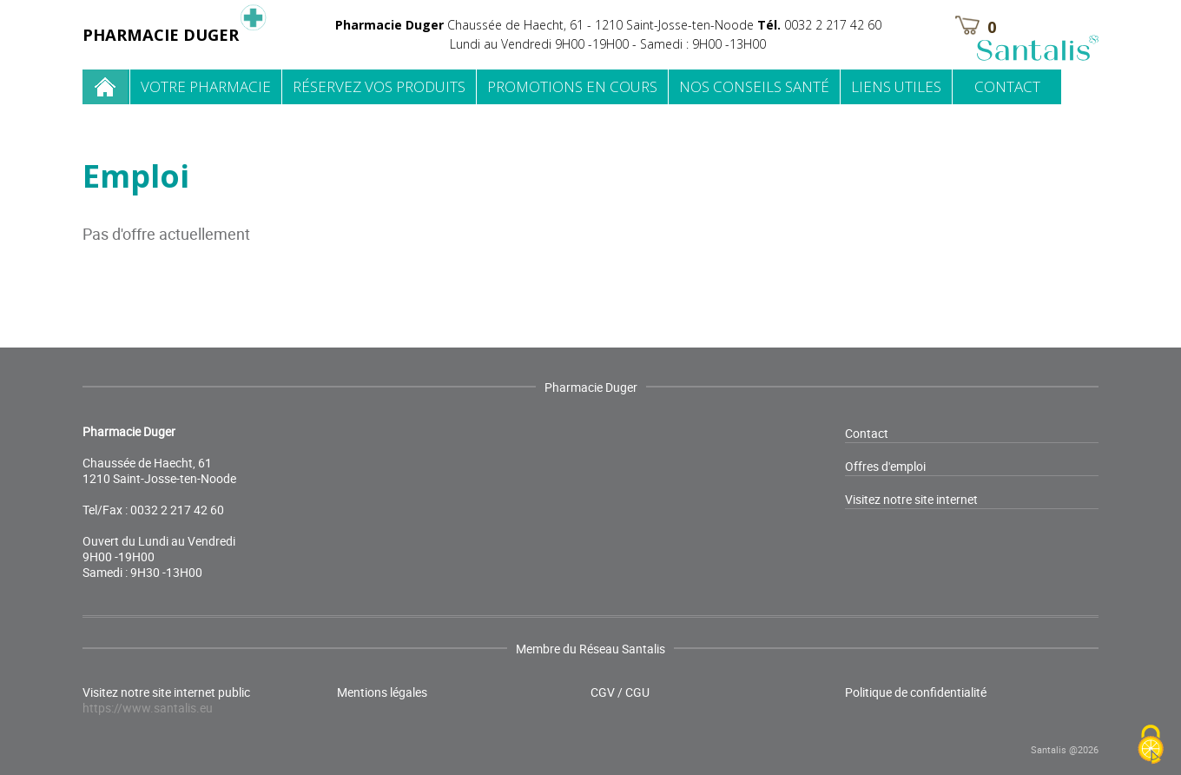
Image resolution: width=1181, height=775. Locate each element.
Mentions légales (382, 692)
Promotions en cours (572, 86)
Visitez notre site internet (911, 499)
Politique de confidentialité (915, 692)
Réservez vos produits (379, 86)
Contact (1007, 86)
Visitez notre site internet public (166, 700)
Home (105, 87)
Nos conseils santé (754, 86)
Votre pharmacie (206, 86)
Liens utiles (896, 86)
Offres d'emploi (885, 466)
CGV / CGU (620, 692)
